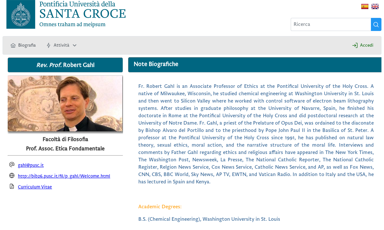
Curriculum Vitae (35, 187)
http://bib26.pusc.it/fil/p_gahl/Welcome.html (64, 176)
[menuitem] (23, 45)
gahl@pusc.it (31, 165)
